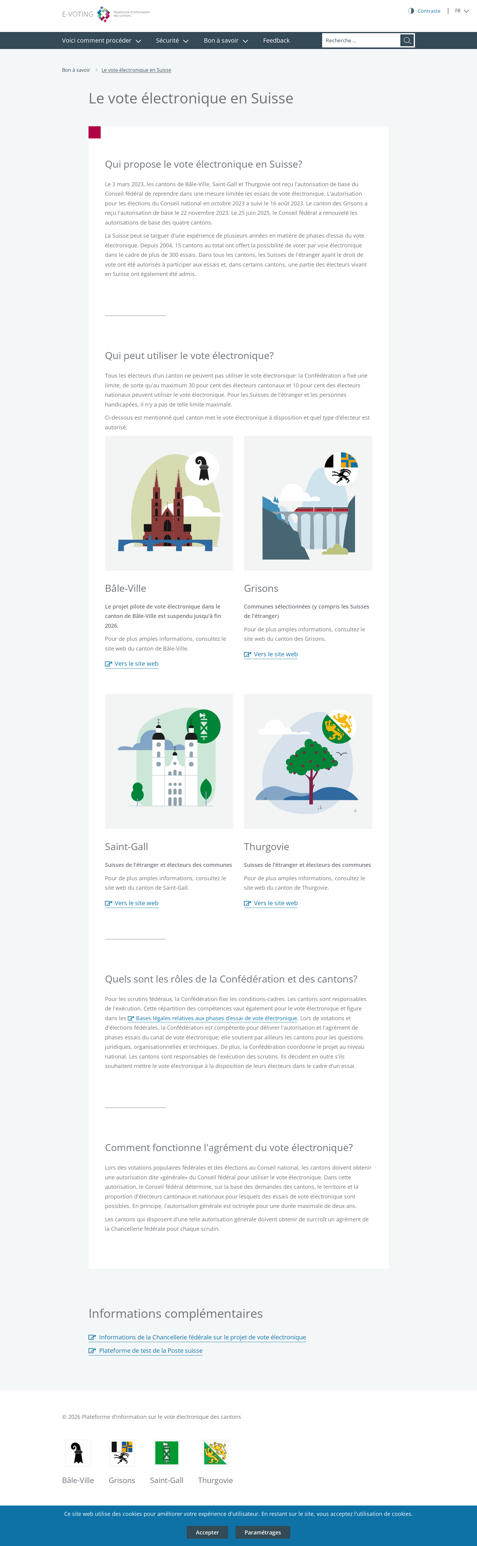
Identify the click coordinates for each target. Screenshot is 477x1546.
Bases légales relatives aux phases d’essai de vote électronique (216, 1018)
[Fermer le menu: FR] (462, 10)
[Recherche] (361, 40)
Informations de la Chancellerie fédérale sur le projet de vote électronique (197, 1337)
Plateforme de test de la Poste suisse (146, 1351)
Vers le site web (132, 664)
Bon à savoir (221, 40)
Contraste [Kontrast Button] (429, 11)
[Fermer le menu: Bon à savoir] (245, 41)
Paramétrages (263, 1532)
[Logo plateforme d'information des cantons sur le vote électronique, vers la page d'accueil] (107, 14)
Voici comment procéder (96, 40)
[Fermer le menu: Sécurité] (186, 41)
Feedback (276, 40)
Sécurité (167, 40)
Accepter (207, 1532)
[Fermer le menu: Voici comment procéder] (138, 41)
